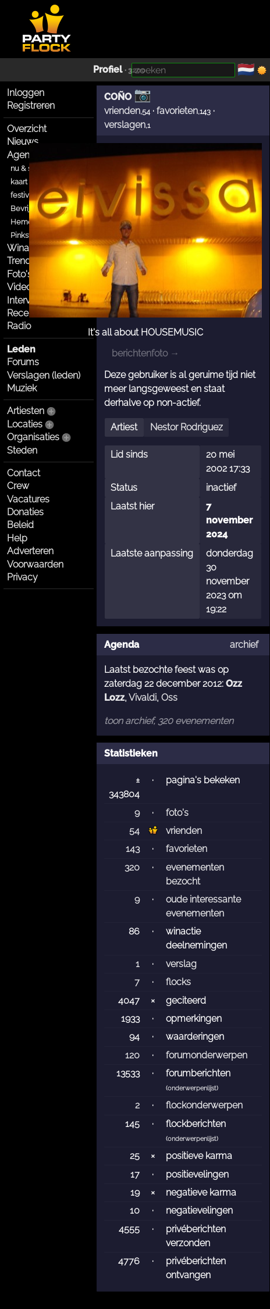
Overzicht (27, 128)
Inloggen (25, 92)
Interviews (28, 300)
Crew (18, 485)
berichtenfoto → (145, 353)
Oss (169, 697)
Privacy (22, 577)
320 (132, 867)
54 (134, 830)
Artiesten (25, 410)
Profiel (107, 69)
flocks (178, 981)
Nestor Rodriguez (186, 427)
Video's (22, 287)
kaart (18, 181)
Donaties (25, 512)
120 (132, 1055)
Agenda (24, 154)
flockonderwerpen (204, 1105)
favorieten (177, 110)
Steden (22, 450)
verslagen (124, 124)
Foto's (19, 274)
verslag (181, 963)
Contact (23, 473)
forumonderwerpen (206, 1055)
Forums (23, 362)
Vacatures (28, 499)
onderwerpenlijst (192, 1088)
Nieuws (22, 141)
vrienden (122, 110)
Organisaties (33, 437)
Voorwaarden (35, 564)
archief (244, 644)
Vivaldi (143, 697)
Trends (21, 260)
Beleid (20, 524)
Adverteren (30, 551)
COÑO (118, 96)
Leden (21, 349)
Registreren (31, 105)
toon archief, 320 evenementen (168, 720)
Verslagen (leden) (43, 375)
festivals (24, 195)
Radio (19, 325)
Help (17, 538)
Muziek (22, 388)
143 (133, 848)
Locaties (24, 424)
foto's (177, 812)
